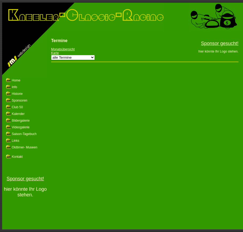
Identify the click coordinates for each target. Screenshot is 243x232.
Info (14, 87)
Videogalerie (21, 127)
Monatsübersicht (63, 49)
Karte (55, 53)
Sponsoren (19, 100)
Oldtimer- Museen (24, 147)
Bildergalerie (21, 120)
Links (15, 141)
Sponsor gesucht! (25, 178)
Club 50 (17, 107)
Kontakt (17, 157)
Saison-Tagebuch (24, 134)
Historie (17, 94)
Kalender (18, 114)
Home (16, 80)
